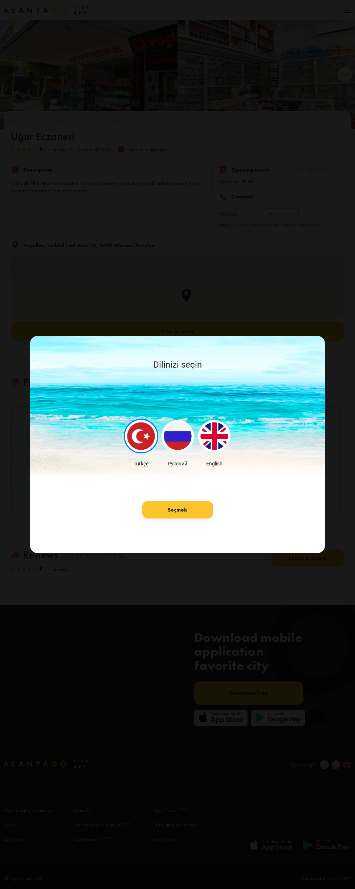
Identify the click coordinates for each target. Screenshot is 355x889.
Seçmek (177, 509)
